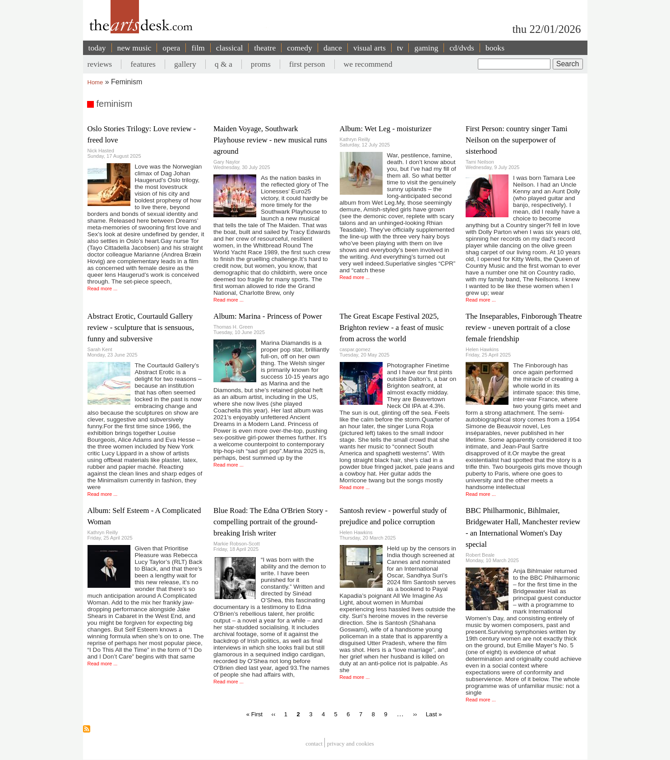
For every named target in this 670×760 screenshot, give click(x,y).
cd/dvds (461, 47)
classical (229, 47)
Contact (314, 744)
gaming (426, 47)
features (143, 64)
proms (261, 64)
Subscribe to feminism (86, 729)
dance (332, 47)
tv (400, 47)
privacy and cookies (350, 744)
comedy (299, 47)
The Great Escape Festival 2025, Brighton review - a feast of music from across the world (392, 327)
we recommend (368, 64)
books (494, 47)
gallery (185, 64)
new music (134, 47)
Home (95, 82)
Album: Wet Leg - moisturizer (386, 128)
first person (307, 64)
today (97, 47)
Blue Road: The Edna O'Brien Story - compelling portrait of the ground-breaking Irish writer (270, 521)
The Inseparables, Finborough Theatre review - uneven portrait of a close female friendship (524, 327)
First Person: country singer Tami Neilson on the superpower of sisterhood (517, 140)
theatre (265, 47)
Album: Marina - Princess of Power (267, 316)
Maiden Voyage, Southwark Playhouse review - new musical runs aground (270, 140)
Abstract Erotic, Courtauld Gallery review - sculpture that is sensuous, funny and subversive (141, 327)
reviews (100, 64)
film (197, 47)
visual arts (369, 47)
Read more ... (103, 288)
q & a (223, 64)
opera (171, 47)
